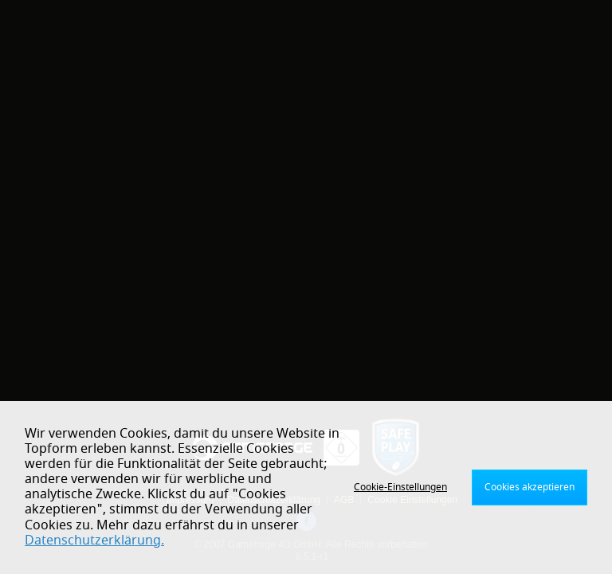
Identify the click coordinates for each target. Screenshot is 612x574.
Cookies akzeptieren (529, 487)
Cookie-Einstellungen (400, 487)
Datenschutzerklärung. (94, 540)
